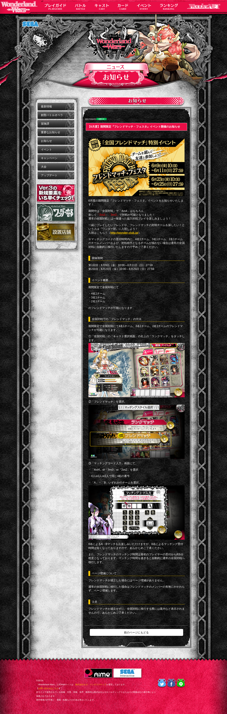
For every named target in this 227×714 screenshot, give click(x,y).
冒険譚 (45, 123)
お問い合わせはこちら (48, 688)
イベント (46, 149)
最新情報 (46, 106)
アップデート (49, 175)
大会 (43, 166)
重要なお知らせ (50, 132)
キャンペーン (49, 158)
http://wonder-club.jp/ (124, 232)
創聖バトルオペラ (52, 115)
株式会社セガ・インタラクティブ (90, 684)
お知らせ (46, 140)
